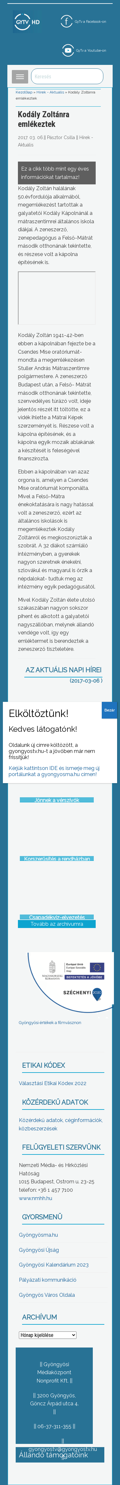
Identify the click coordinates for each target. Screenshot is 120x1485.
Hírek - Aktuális (50, 92)
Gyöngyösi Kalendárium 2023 (54, 1265)
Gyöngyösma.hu (38, 1235)
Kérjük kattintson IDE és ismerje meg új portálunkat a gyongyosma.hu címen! (54, 771)
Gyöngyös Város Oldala (47, 1295)
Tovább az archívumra (56, 924)
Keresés (95, 76)
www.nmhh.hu (35, 1198)
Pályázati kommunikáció (47, 1280)
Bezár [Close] (109, 710)
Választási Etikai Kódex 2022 (52, 1083)
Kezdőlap (24, 92)
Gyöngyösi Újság (39, 1250)
